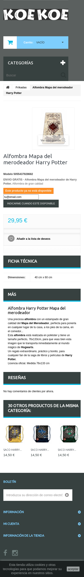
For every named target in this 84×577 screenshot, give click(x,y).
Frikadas (21, 87)
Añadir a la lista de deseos (33, 238)
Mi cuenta (11, 524)
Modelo (8, 174)
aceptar (73, 569)
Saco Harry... (12, 450)
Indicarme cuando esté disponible (31, 203)
